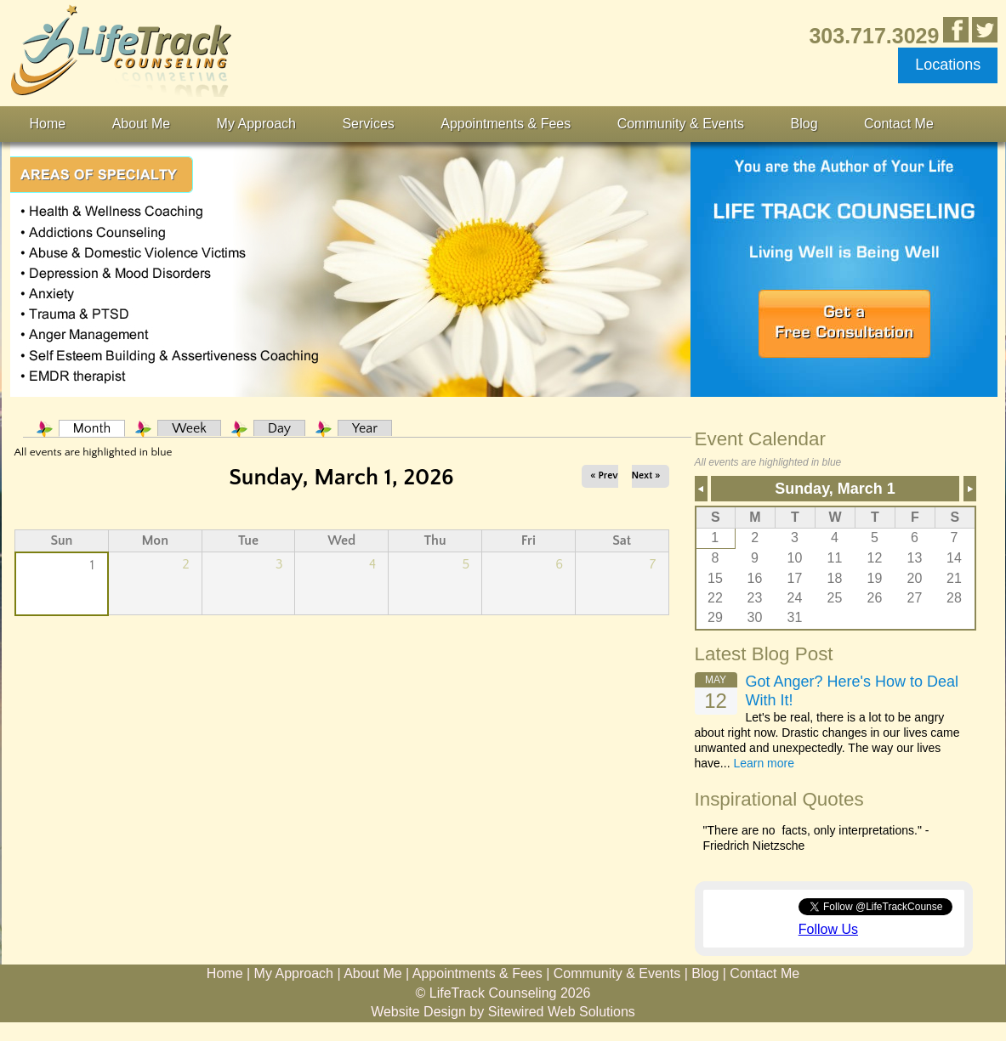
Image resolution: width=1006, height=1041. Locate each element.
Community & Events (680, 123)
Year (365, 428)
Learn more (763, 763)
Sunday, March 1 (835, 488)
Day (279, 428)
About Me (141, 123)
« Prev (603, 475)
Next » (646, 475)
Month (99, 428)
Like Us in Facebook (956, 29)
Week (189, 428)
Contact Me (899, 123)
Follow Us (828, 929)
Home (48, 123)
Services (368, 123)
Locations (947, 64)
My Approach (256, 123)
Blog (804, 123)
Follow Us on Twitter (984, 29)
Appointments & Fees (505, 123)
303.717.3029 (874, 35)
